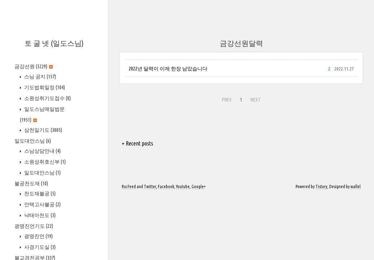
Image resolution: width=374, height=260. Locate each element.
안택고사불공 (42, 204)
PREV (226, 99)
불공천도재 (31, 183)
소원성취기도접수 (47, 98)
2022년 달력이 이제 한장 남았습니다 (168, 69)
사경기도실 (39, 247)
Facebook (166, 186)
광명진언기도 (33, 226)
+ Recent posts (137, 143)
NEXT (255, 99)
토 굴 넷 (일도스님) (54, 43)
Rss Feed (129, 186)
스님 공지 (39, 76)
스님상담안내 (42, 151)
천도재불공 (39, 193)
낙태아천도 (39, 215)
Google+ (199, 186)
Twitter (150, 186)
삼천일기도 (42, 130)
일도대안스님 (32, 141)
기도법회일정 (44, 87)
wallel (356, 186)
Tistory (321, 186)
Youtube (183, 186)
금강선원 (33, 66)
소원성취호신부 (44, 162)
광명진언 (38, 236)
